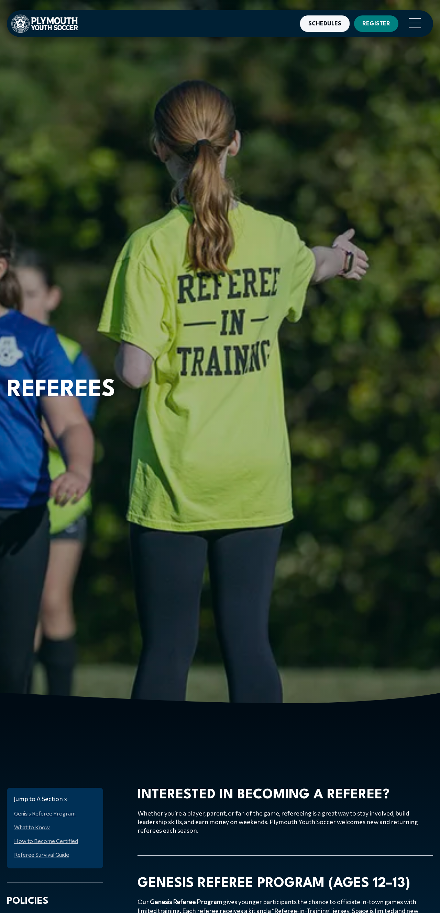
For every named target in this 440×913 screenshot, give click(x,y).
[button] (413, 24)
